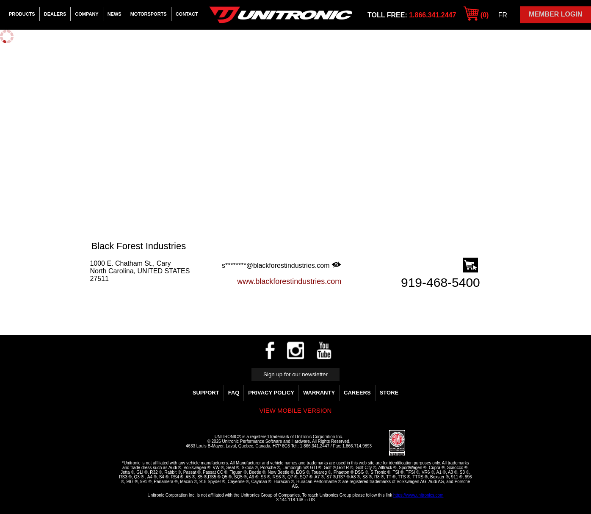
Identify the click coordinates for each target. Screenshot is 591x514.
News (115, 14)
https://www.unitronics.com (418, 495)
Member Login (555, 14)
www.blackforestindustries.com (289, 281)
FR (502, 15)
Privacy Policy (271, 392)
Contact (187, 14)
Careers (357, 392)
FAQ (234, 392)
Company (86, 14)
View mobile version (296, 410)
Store (389, 392)
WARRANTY (319, 392)
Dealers (55, 14)
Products (22, 14)
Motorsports (148, 14)
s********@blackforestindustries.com (281, 265)
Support (206, 392)
